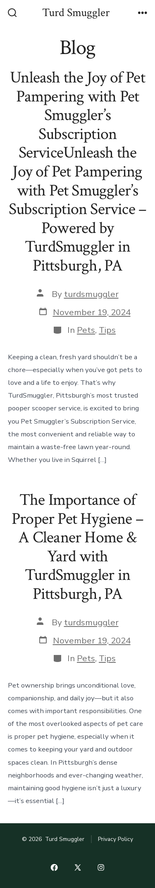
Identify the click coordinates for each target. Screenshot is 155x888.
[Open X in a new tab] (77, 867)
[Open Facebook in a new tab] (54, 867)
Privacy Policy (115, 839)
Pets (86, 330)
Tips (107, 330)
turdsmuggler (91, 294)
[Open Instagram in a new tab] (101, 867)
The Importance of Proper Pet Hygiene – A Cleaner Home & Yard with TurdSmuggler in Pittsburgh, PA (77, 547)
